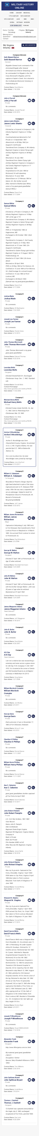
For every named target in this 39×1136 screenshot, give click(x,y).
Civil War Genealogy (11, 31)
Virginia (21, 30)
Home (5, 30)
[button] (15, 57)
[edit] (33, 59)
